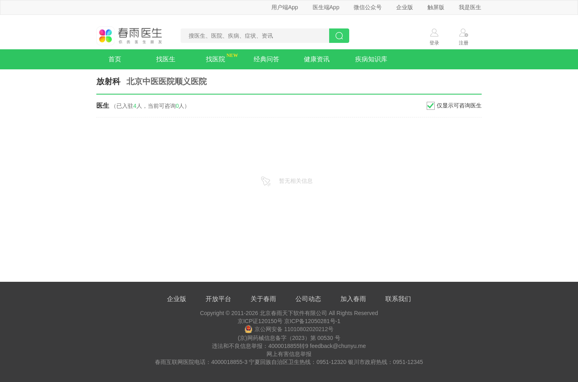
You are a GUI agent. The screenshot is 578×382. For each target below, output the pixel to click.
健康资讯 (317, 59)
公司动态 (308, 298)
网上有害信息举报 (289, 354)
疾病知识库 (371, 59)
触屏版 (435, 7)
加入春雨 (353, 298)
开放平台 (218, 298)
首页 (114, 59)
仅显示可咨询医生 (459, 105)
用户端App (284, 7)
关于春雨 (263, 298)
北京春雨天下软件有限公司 (293, 313)
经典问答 (266, 59)
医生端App (326, 7)
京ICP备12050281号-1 (312, 321)
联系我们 (398, 298)
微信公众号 (368, 7)
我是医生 (470, 7)
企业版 (404, 7)
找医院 (215, 59)
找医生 (165, 59)
